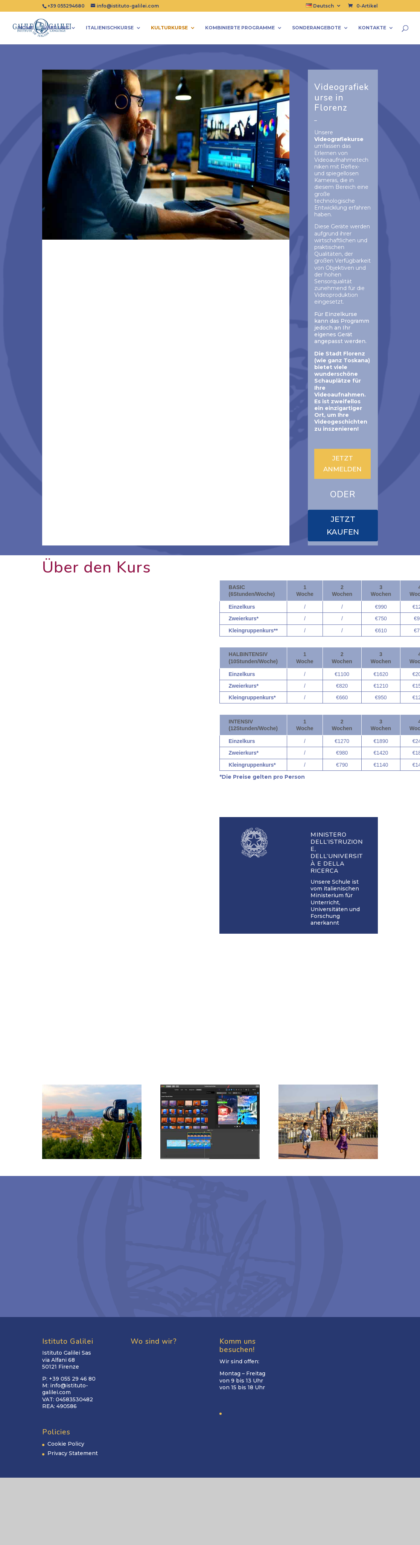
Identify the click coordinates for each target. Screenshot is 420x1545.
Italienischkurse (110, 27)
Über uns (55, 27)
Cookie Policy (65, 1443)
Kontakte (372, 27)
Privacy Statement (72, 1453)
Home (25, 27)
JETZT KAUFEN (343, 525)
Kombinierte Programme (240, 27)
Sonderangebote (316, 27)
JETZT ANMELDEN (342, 463)
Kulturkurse (169, 27)
